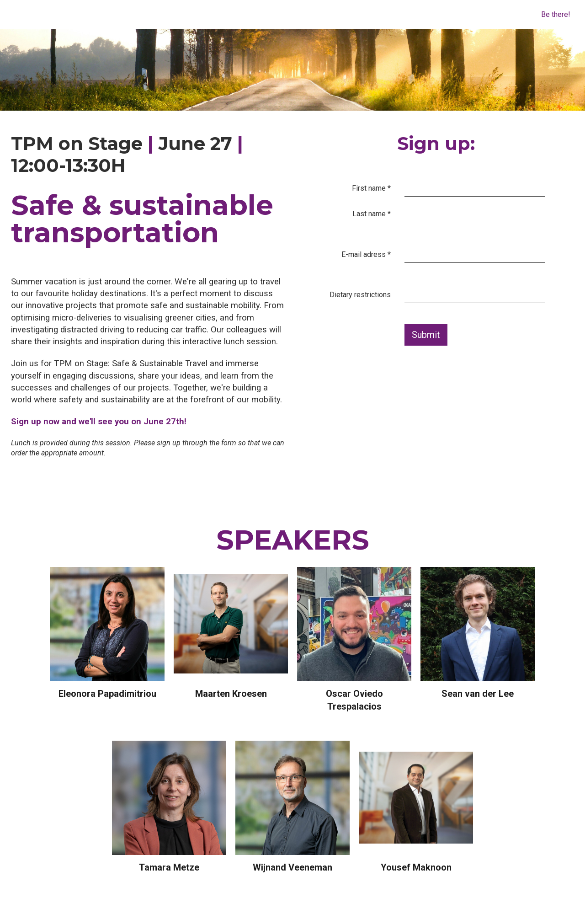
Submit (426, 334)
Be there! (555, 14)
